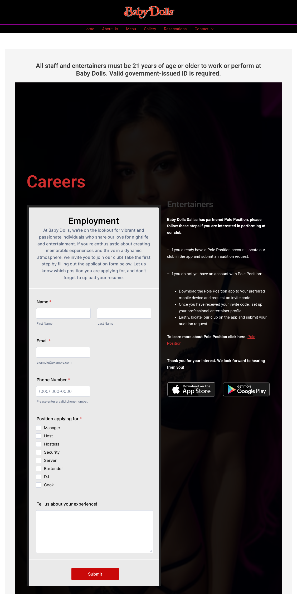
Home (89, 29)
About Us (110, 29)
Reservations (175, 29)
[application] (210, 29)
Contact (204, 29)
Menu (131, 29)
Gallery (150, 29)
